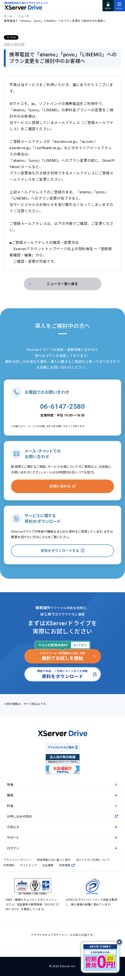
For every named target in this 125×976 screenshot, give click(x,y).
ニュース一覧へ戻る (62, 284)
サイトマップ (28, 865)
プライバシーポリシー (17, 860)
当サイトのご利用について (93, 860)
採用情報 (67, 865)
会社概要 (48, 865)
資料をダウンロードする (60, 551)
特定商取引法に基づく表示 (54, 860)
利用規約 (9, 865)
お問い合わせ (60, 486)
